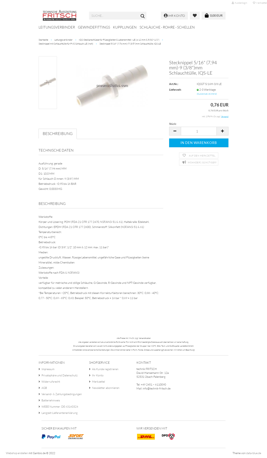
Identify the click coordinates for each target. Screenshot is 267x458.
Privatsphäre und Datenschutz (59, 375)
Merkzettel (98, 381)
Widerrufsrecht (50, 381)
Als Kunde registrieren (105, 369)
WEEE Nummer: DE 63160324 (59, 406)
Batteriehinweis (50, 400)
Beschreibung (58, 133)
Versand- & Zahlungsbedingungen (61, 394)
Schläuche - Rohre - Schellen (167, 27)
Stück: (173, 123)
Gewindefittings (94, 27)
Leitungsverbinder (57, 27)
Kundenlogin (239, 2)
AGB (44, 387)
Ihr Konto (98, 375)
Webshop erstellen (17, 453)
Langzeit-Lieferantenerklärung (59, 412)
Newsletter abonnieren (105, 387)
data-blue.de (253, 453)
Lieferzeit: (175, 89)
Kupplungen (125, 27)
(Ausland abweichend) (207, 93)
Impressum (47, 369)
